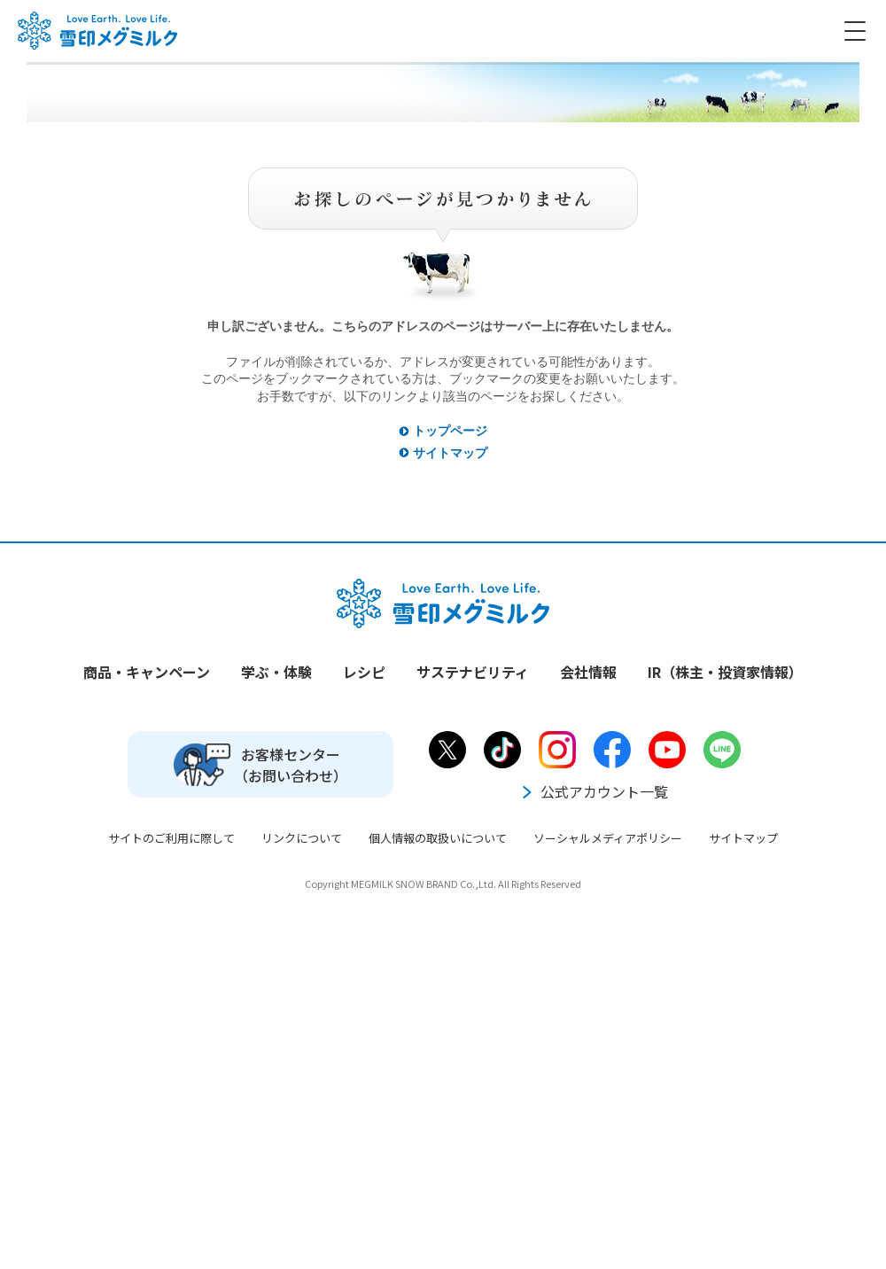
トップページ (450, 431)
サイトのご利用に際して (171, 837)
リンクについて (301, 837)
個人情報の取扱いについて (438, 837)
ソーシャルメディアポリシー (607, 837)
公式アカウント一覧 (593, 791)
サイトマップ (450, 453)
